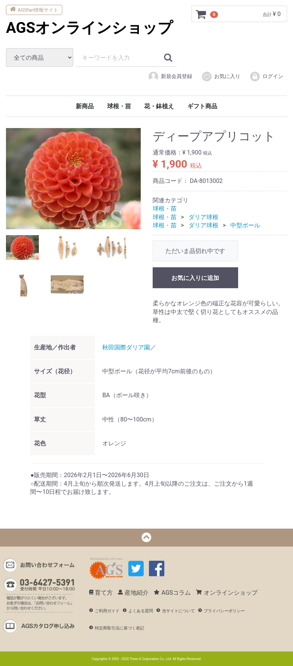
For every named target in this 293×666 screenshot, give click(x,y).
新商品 (85, 106)
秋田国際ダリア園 (126, 347)
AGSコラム (172, 592)
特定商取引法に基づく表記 (116, 627)
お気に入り (220, 76)
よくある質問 (138, 611)
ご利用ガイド (104, 611)
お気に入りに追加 (195, 277)
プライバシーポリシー (221, 611)
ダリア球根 (203, 216)
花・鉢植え (159, 106)
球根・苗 (119, 106)
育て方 (101, 592)
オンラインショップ (226, 592)
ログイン (266, 76)
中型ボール (245, 225)
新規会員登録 (170, 76)
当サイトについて (175, 611)
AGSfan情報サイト (34, 9)
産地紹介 (133, 592)
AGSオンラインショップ (89, 28)
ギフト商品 (202, 106)
